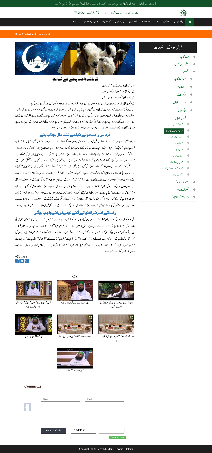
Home (18, 34)
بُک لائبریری (106, 21)
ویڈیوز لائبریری (119, 21)
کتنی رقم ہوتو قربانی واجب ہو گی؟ (34, 337)
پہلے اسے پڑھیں (178, 21)
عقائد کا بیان (166, 21)
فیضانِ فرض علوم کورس (91, 21)
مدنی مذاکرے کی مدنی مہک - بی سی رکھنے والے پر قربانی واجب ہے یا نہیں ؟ (116, 305)
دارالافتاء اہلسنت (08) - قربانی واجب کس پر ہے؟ (75, 336)
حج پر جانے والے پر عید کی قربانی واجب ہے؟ (75, 303)
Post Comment (117, 437)
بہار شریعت (76, 21)
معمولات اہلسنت (146, 21)
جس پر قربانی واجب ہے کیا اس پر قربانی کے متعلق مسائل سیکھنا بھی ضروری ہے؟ (33, 305)
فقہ (157, 21)
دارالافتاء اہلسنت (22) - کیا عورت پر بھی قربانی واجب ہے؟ (116, 338)
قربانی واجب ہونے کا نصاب (75, 370)
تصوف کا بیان (133, 21)
